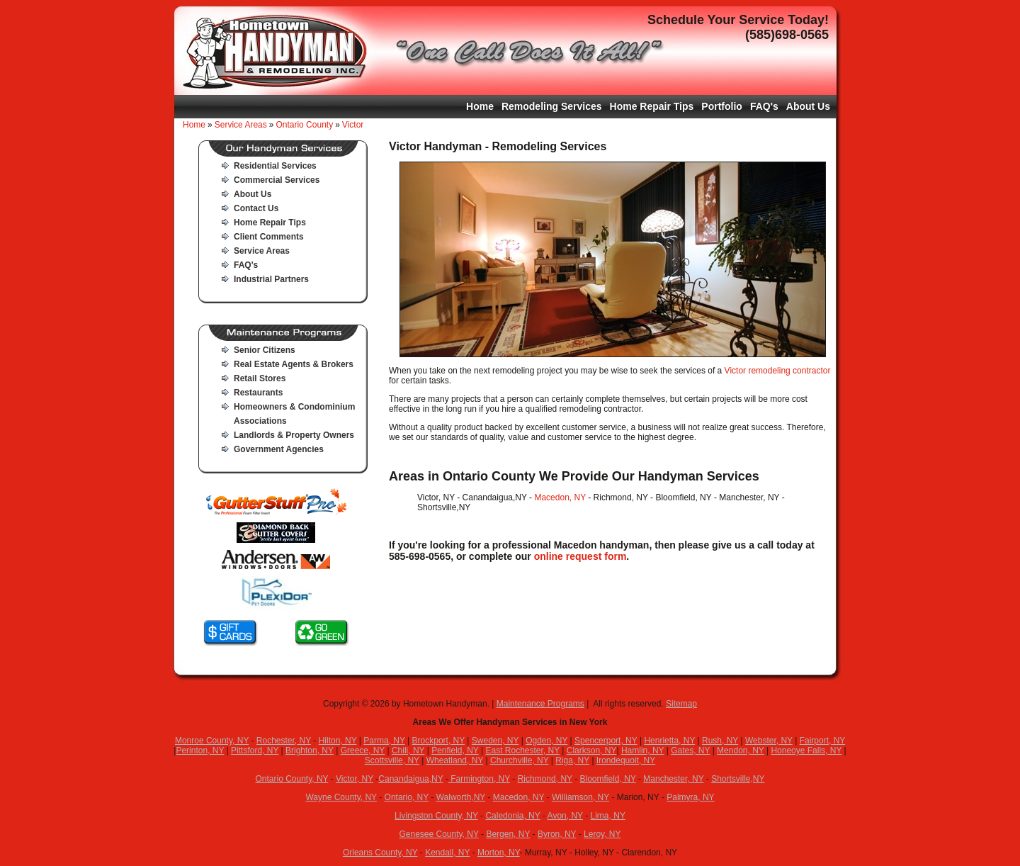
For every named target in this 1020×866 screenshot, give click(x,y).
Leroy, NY (602, 834)
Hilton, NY (338, 741)
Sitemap (681, 704)
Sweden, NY (495, 741)
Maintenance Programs (540, 704)
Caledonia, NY (512, 816)
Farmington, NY (479, 779)
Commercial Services (276, 180)
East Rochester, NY (522, 750)
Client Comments (269, 237)
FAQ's (764, 106)
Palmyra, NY (690, 797)
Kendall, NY (447, 852)
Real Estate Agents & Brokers (293, 364)
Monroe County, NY (212, 741)
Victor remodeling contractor (778, 371)
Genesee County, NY (438, 834)
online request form (580, 556)
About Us (808, 106)
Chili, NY (408, 750)
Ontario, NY (407, 797)
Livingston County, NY (436, 816)
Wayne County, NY (341, 797)
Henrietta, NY (669, 741)
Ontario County (304, 125)
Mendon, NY (740, 750)
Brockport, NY (438, 741)
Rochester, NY (283, 741)
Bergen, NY (508, 834)
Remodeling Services (552, 106)
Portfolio (721, 106)
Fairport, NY (822, 741)
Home (480, 106)
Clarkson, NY (592, 750)
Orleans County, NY (380, 852)
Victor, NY (354, 779)
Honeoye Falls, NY (806, 750)
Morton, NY (498, 852)
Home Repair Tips (652, 106)
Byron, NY (557, 834)
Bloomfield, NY (608, 779)
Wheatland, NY (455, 760)
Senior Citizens (264, 350)
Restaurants (258, 393)
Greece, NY (363, 750)
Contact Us (256, 208)
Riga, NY (572, 760)
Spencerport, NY (606, 741)
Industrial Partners (271, 279)
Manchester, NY (673, 779)
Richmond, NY (545, 779)
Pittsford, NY (254, 750)
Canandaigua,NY (410, 779)
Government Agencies (279, 449)
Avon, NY (565, 816)
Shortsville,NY (737, 779)
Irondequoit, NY (625, 760)
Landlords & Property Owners (294, 435)
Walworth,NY (460, 797)
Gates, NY (690, 750)
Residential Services (275, 166)
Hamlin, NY (642, 750)
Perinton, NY (200, 750)
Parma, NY (383, 741)
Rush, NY (720, 741)
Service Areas (241, 125)
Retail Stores (259, 378)
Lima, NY (608, 816)
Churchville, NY (519, 760)
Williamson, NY (580, 797)
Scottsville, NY (392, 760)
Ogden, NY (546, 741)
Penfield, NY (455, 750)
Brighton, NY (309, 750)
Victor (352, 125)
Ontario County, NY (291, 779)
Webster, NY (769, 741)
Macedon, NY (560, 497)
